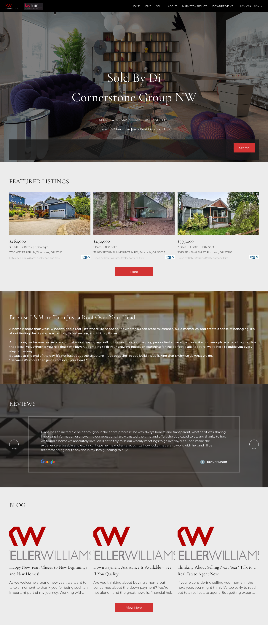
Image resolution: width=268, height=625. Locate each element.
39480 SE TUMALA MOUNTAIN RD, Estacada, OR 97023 (129, 252)
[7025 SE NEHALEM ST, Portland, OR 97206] (218, 213)
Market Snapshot (194, 6)
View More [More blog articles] (134, 607)
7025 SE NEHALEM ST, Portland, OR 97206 (205, 252)
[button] (244, 147)
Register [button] (245, 6)
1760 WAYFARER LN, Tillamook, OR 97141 (35, 252)
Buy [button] (148, 6)
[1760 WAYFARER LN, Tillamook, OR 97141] (49, 213)
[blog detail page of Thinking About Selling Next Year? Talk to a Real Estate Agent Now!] (218, 556)
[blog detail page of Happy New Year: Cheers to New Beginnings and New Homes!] (49, 556)
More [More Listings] (134, 271)
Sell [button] (159, 6)
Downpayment (222, 6)
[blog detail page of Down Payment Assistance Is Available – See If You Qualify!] (134, 556)
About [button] (172, 6)
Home (136, 6)
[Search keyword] (123, 147)
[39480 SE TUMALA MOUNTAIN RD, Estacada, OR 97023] (134, 213)
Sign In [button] (258, 6)
